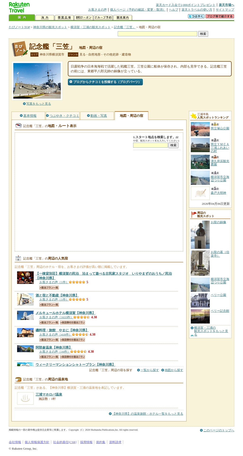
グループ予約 (103, 17)
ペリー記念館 (220, 311)
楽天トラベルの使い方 (197, 9)
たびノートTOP (19, 27)
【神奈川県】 (57, 295)
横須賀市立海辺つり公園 (220, 280)
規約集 (100, 442)
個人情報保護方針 (37, 442)
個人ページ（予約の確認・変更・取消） (138, 9)
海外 (44, 17)
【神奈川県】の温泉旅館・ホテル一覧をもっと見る (147, 413)
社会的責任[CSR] (65, 442)
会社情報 (15, 442)
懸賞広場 (64, 17)
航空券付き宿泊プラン (72, 322)
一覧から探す (149, 370)
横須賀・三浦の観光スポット (90, 27)
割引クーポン (83, 17)
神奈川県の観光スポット (50, 27)
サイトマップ (225, 9)
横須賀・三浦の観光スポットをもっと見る (211, 331)
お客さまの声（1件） (54, 282)
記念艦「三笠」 (125, 27)
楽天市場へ (226, 5)
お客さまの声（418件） (55, 334)
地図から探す (174, 370)
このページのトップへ (218, 430)
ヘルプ (173, 9)
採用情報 (86, 442)
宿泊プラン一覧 (49, 288)
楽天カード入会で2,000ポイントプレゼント (185, 5)
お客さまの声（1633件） (56, 317)
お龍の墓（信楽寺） (220, 253)
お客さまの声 (97, 9)
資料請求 (115, 442)
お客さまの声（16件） (54, 351)
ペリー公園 (218, 295)
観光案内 (122, 17)
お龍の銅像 (218, 222)
